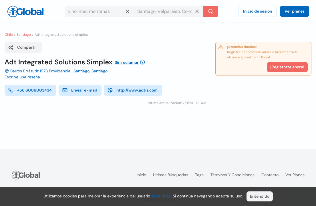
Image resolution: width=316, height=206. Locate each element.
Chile (9, 34)
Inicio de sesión (257, 11)
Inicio (141, 174)
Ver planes (295, 11)
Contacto (270, 174)
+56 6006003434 (30, 90)
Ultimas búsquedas (170, 174)
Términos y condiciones (232, 174)
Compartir (22, 47)
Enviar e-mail (79, 90)
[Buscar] (210, 11)
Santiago (24, 34)
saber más (161, 196)
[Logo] (25, 11)
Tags (199, 174)
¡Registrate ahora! (287, 67)
